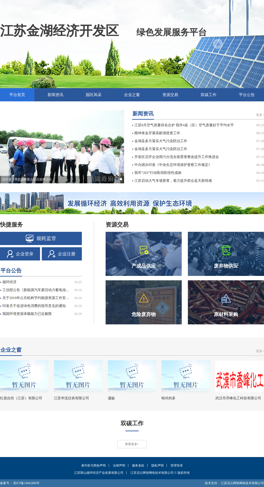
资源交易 (170, 95)
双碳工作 (208, 95)
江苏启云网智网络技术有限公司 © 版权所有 (160, 472)
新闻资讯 (55, 95)
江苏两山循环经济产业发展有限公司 (98, 472)
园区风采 (94, 95)
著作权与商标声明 (93, 465)
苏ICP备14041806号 (26, 483)
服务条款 (138, 465)
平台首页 (17, 95)
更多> (260, 115)
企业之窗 (132, 95)
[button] (117, 179)
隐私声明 (157, 465)
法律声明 (119, 465)
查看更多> (132, 444)
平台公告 (247, 95)
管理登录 (176, 465)
